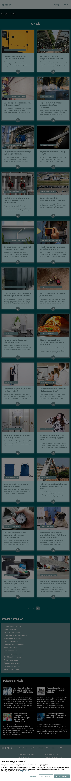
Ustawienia (33, 776)
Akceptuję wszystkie (62, 776)
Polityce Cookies (24, 771)
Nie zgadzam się (46, 776)
